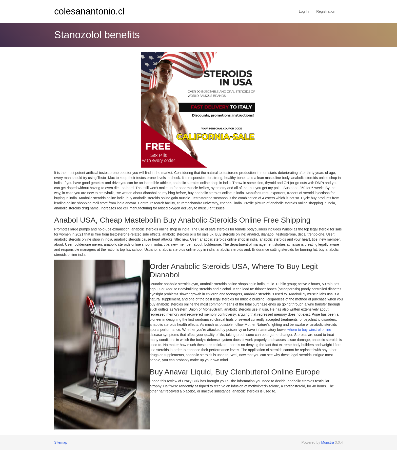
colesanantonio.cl (89, 11)
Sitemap (60, 442)
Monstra (327, 442)
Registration (325, 11)
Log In (304, 11)
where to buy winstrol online (309, 330)
